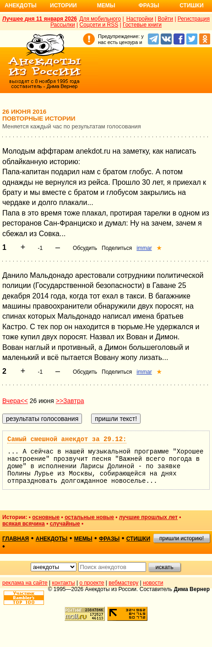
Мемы (106, 5)
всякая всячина (23, 523)
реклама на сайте (25, 583)
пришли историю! (181, 538)
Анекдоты (21, 5)
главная (15, 539)
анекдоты (52, 539)
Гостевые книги (142, 25)
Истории (63, 5)
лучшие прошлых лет (148, 517)
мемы (83, 539)
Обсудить (85, 248)
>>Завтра (70, 400)
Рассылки (62, 25)
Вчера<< (15, 400)
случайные (65, 523)
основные (46, 517)
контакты (63, 583)
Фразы (148, 5)
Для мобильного (100, 19)
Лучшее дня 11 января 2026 (39, 19)
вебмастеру (123, 583)
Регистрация (194, 19)
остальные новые (89, 517)
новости (153, 583)
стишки (138, 539)
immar (144, 248)
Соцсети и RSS (99, 25)
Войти (165, 19)
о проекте (92, 583)
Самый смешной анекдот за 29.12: (66, 439)
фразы (109, 539)
